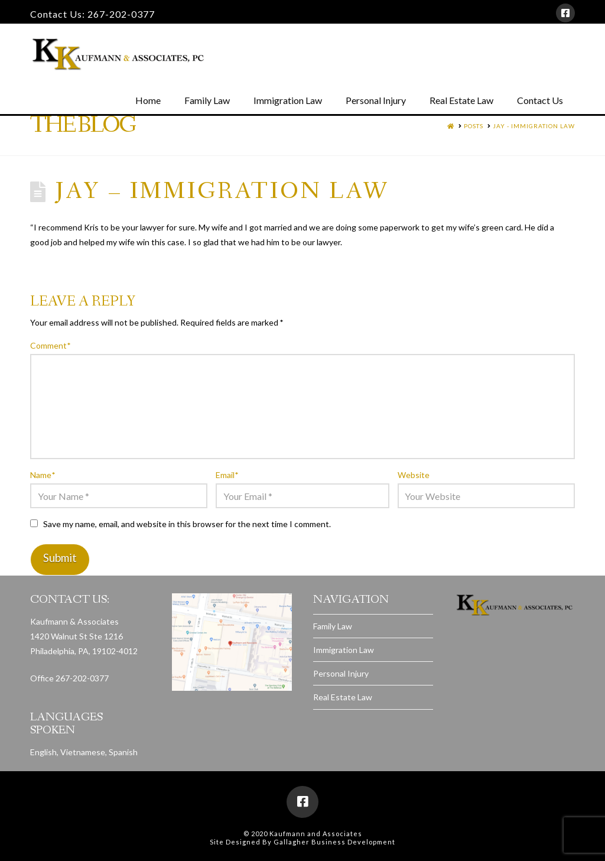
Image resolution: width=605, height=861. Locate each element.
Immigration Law (343, 650)
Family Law (332, 626)
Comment (50, 345)
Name (42, 475)
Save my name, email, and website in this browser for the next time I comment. (187, 524)
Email (227, 475)
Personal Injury (341, 673)
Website (414, 475)
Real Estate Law (342, 697)
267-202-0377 (121, 14)
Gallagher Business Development (334, 842)
